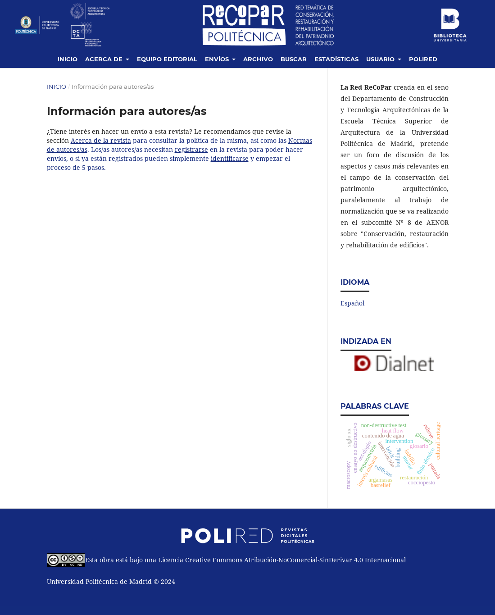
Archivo (258, 59)
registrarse (191, 149)
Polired (423, 59)
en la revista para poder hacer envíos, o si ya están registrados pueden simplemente (175, 154)
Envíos (218, 59)
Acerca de (104, 59)
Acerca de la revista (101, 140)
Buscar (294, 59)
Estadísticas (336, 59)
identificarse (230, 158)
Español (352, 303)
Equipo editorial (167, 59)
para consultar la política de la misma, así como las (209, 140)
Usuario (381, 59)
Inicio (67, 59)
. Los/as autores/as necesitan (131, 149)
